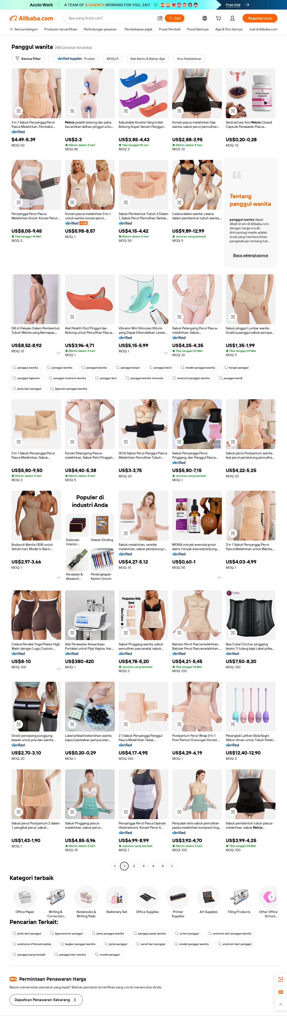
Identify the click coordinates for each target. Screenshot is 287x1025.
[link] (281, 979)
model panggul (107, 955)
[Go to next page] (172, 866)
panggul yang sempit (29, 955)
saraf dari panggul (150, 944)
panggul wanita (25, 368)
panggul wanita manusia (144, 378)
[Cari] (174, 18)
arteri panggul (187, 933)
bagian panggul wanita (77, 944)
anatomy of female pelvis (32, 944)
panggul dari (106, 378)
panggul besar (128, 368)
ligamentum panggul (66, 933)
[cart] (219, 19)
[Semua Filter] (28, 59)
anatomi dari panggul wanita (229, 933)
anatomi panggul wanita (191, 378)
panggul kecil (160, 368)
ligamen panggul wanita (68, 389)
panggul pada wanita (149, 933)
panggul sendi (230, 378)
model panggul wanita (198, 368)
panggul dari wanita (70, 955)
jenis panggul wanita (108, 933)
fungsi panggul (236, 368)
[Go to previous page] (114, 866)
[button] (160, 18)
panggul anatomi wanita (67, 378)
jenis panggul (116, 944)
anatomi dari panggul (234, 944)
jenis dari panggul (27, 389)
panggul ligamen (26, 378)
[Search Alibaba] (110, 18)
